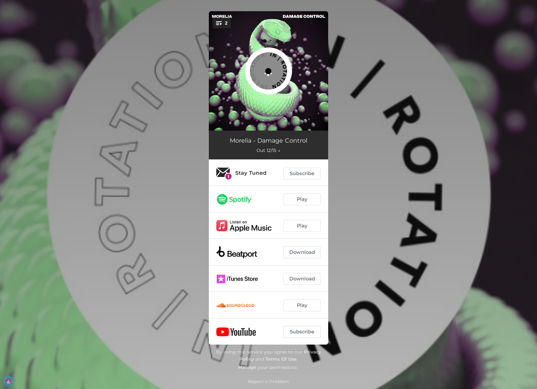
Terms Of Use (281, 359)
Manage (247, 367)
